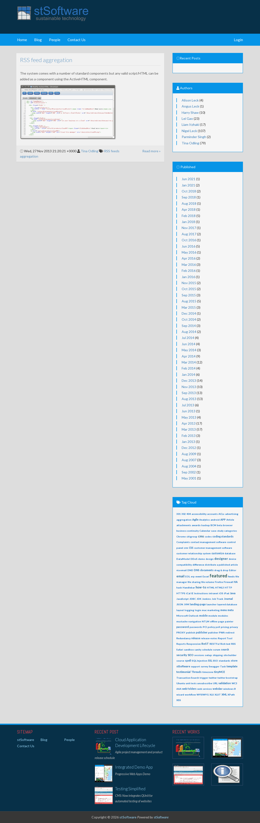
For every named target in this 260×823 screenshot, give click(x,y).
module (212, 615)
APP (223, 519)
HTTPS (180, 593)
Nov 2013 (189, 387)
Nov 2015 (189, 283)
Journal (228, 598)
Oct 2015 (189, 289)
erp (193, 576)
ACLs (221, 513)
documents (207, 570)
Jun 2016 (188, 246)
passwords (196, 626)
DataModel (183, 558)
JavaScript (182, 598)
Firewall (228, 582)
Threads (196, 671)
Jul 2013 (188, 405)
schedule (207, 649)
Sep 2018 (189, 197)
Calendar (204, 530)
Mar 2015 (189, 307)
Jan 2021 (188, 185)
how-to (201, 587)
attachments (183, 525)
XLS (212, 694)
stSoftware (183, 666)
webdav (218, 688)
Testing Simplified (130, 788)
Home (22, 40)
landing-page (198, 604)
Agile (195, 519)
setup (208, 655)
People (54, 40)
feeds (231, 576)
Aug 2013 (189, 399)
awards (196, 525)
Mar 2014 (189, 362)
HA (236, 581)
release (195, 638)
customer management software (213, 547)
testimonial (183, 671)
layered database (227, 604)
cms (201, 536)
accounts (212, 513)
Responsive (193, 643)
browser (228, 525)
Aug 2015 (189, 301)
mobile (203, 615)
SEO (190, 655)
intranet (213, 593)
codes (208, 536)
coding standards (223, 536)
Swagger (214, 666)
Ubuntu (180, 683)
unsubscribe (204, 683)
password (182, 626)
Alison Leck (190, 100)
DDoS (194, 558)
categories (230, 530)
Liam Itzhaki (190, 124)
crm (186, 547)
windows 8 (229, 688)
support (195, 666)
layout (180, 610)
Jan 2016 (188, 277)
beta (219, 525)
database (230, 553)
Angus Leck (190, 106)
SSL (210, 660)
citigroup (191, 536)
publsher (213, 632)
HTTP (228, 587)
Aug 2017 (189, 234)
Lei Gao (187, 118)
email (180, 576)
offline (213, 621)
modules (223, 615)
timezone (207, 671)
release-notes (209, 638)
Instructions (201, 593)
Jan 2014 (188, 374)
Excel (206, 576)
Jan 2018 (188, 222)
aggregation (184, 519)
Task (223, 666)
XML (224, 694)
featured (218, 575)
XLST (218, 694)
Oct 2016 (189, 240)
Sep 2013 (189, 393)
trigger (204, 677)
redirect (230, 632)
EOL (187, 576)
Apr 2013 (189, 423)
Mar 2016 (189, 264)
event (198, 576)
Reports (181, 643)
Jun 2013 (188, 411)
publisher (201, 632)
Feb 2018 (189, 216)
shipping (218, 655)
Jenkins (206, 598)
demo (201, 558)
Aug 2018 (189, 203)
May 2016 (189, 252)
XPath (231, 694)
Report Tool (225, 638)
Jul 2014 (188, 338)
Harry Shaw (190, 112)
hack (179, 587)
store (234, 660)
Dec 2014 (189, 313)
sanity (197, 649)
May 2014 (189, 350)
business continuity (187, 530)
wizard (180, 694)
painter (229, 621)
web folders (189, 688)
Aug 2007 (189, 460)
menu (223, 610)
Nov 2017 (189, 228)
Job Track (217, 598)
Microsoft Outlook (187, 615)
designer (221, 559)
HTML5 (219, 587)
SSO (215, 660)
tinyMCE (219, 671)
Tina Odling (190, 143)
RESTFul (215, 643)
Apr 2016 (189, 258)
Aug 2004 (189, 466)
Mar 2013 (189, 429)
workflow (190, 694)
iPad (226, 593)
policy (211, 626)
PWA (222, 632)
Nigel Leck (189, 131)
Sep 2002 (189, 472)
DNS (196, 570)
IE (192, 593)
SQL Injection (199, 660)
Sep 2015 (189, 295)
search (225, 649)
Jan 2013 (188, 442)
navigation (194, 621)
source (180, 660)
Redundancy (183, 638)
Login (238, 40)
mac (204, 610)
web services (204, 688)
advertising (231, 513)
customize (217, 553)
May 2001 (189, 478)
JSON (179, 604)
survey (204, 666)
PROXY (180, 632)
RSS (233, 643)
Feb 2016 (189, 270)
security (181, 655)
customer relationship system (193, 553)
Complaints (183, 542)
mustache (182, 621)
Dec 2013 (189, 380)
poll (218, 626)
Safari (179, 649)
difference (198, 564)
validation (224, 683)
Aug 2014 (189, 332)
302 (183, 513)
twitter (213, 677)
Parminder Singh (194, 137)
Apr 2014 (189, 356)
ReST (205, 643)
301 (178, 513)
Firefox (219, 582)
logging (189, 610)
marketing (213, 610)
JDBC (192, 598)
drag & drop (221, 570)
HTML (210, 587)
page (221, 621)
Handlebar (189, 587)
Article (230, 519)
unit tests (191, 683)
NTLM (205, 621)
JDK (199, 598)
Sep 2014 (189, 326)
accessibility (199, 513)
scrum (216, 649)
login (198, 610)
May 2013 (189, 417)
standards (224, 660)
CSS (191, 547)
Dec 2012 (189, 448)
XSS (178, 700)
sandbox (189, 649)
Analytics (204, 519)
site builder (229, 655)
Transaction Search (187, 677)
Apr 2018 (189, 209)
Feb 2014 (189, 368)
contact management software (208, 542)
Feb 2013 (189, 436)
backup (205, 525)
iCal (188, 593)
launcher (211, 604)
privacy (234, 626)
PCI (205, 626)
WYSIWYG (203, 694)
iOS (221, 593)
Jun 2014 (188, 344)
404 (188, 513)
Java (232, 593)
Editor (232, 570)
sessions (199, 655)
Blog (38, 40)
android (215, 519)
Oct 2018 (189, 191)
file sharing (194, 582)
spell (188, 660)
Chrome (181, 536)
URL (215, 683)
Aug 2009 (189, 454)
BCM (213, 525)
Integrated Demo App (134, 767)
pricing (225, 626)
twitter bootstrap (227, 677)
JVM (186, 604)
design (210, 558)
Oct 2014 (189, 319)
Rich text (225, 643)
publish (190, 632)
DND (190, 570)
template (232, 666)
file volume (207, 582)
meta (231, 610)
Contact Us (77, 40)
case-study (217, 530)
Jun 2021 (188, 179)
